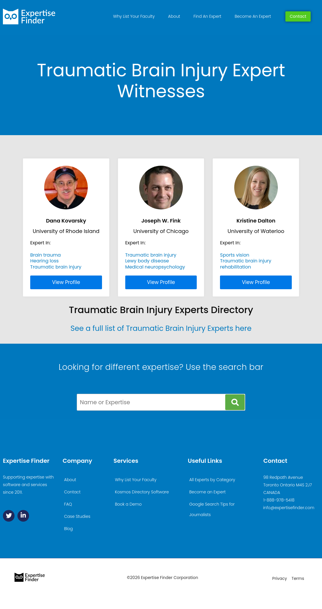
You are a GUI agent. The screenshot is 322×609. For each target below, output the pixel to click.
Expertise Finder (26, 461)
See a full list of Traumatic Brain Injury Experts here (160, 328)
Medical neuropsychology (155, 267)
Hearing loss (44, 260)
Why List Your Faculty (134, 16)
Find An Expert (207, 16)
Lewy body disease (147, 260)
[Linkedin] (23, 516)
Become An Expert (253, 16)
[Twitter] (9, 516)
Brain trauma (45, 255)
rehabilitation (235, 267)
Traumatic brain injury (55, 267)
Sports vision (234, 255)
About (174, 16)
